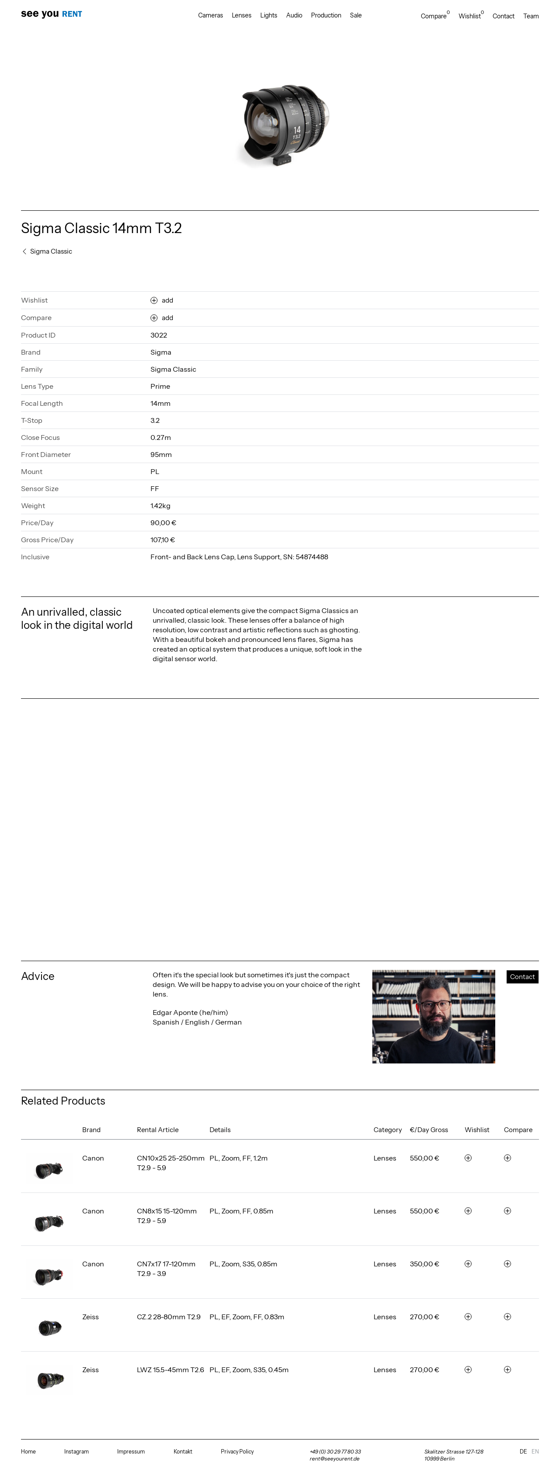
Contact (503, 16)
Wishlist (471, 16)
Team (531, 16)
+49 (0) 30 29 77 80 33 (335, 1451)
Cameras (210, 15)
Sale (356, 15)
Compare (435, 16)
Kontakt (183, 1451)
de (523, 1451)
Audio (294, 15)
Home (28, 1451)
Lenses (242, 15)
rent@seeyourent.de (335, 1458)
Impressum (131, 1451)
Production (326, 15)
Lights (268, 15)
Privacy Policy (237, 1451)
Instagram (76, 1451)
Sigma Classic (173, 369)
